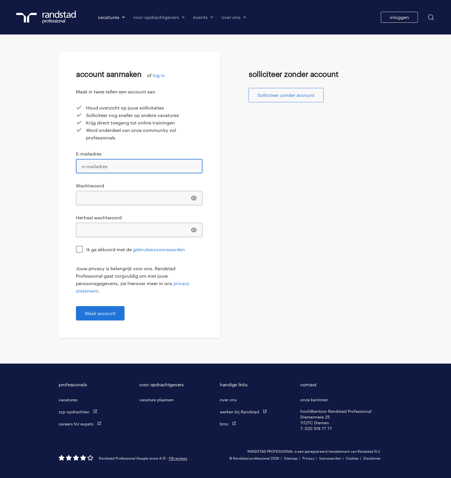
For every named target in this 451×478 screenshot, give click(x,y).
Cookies (352, 458)
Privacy (308, 458)
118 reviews (178, 458)
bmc (229, 423)
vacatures (68, 399)
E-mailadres (89, 153)
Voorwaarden (330, 458)
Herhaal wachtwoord (99, 217)
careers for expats (81, 423)
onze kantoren (314, 399)
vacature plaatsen (156, 399)
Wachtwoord (90, 185)
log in (159, 75)
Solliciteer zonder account (286, 95)
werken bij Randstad (245, 411)
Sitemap (291, 458)
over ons (228, 399)
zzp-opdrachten (79, 411)
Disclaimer (372, 458)
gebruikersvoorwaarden (159, 249)
